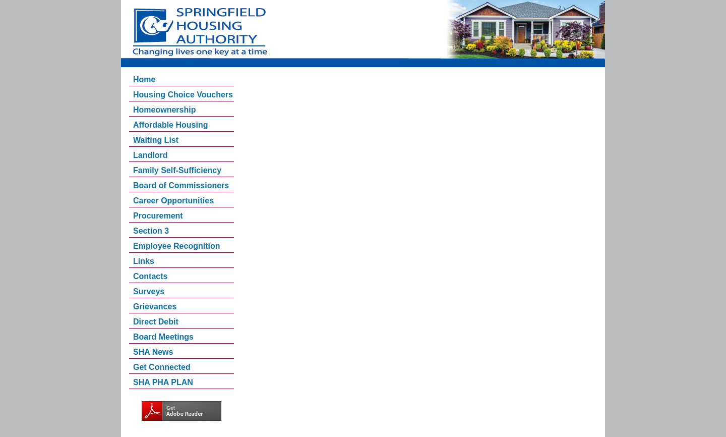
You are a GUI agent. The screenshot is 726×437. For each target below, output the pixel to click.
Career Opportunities (173, 200)
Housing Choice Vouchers (183, 94)
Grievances (154, 306)
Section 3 (151, 231)
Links (143, 261)
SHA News (153, 352)
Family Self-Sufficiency (177, 170)
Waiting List (155, 140)
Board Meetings (163, 337)
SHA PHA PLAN (163, 382)
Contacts (150, 276)
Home (144, 79)
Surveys (148, 291)
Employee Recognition (176, 246)
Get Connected (162, 367)
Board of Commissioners (181, 185)
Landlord (150, 155)
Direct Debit (155, 321)
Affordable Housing (170, 125)
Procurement (158, 215)
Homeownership (164, 109)
